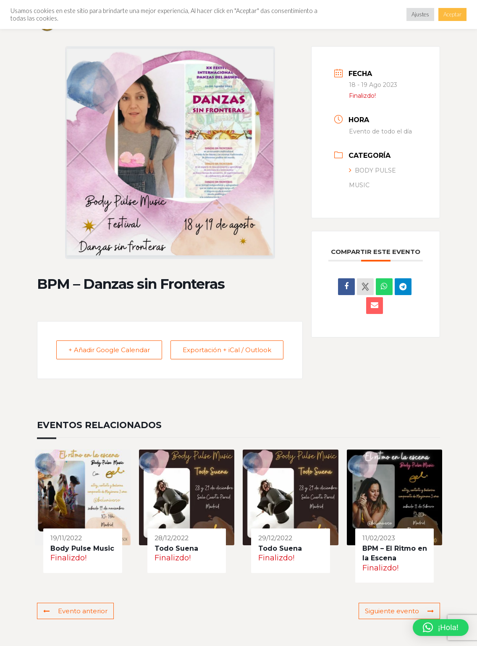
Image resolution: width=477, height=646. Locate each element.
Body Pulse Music (82, 548)
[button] (441, 627)
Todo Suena (176, 548)
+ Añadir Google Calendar (109, 350)
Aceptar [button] (452, 14)
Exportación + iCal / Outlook (227, 350)
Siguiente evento (399, 611)
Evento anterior (75, 611)
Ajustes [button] (420, 14)
